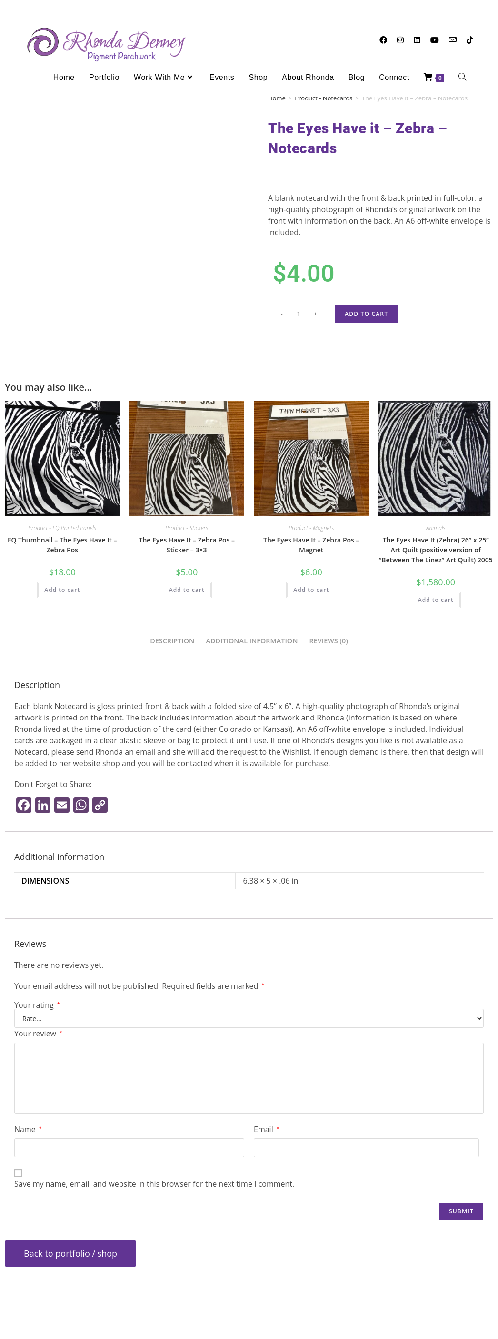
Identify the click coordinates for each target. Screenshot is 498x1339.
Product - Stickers (186, 528)
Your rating (37, 1005)
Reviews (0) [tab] (328, 640)
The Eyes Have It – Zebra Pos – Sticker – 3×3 (187, 544)
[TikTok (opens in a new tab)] (470, 40)
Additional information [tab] (252, 640)
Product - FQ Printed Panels (62, 528)
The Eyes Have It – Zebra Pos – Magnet (311, 544)
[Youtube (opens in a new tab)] (435, 40)
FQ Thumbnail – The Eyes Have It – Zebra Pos (62, 544)
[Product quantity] (298, 314)
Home (277, 98)
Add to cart (366, 314)
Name (27, 1129)
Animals (436, 528)
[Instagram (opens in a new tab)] (400, 40)
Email (266, 1129)
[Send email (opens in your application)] (452, 40)
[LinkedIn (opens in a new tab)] (417, 40)
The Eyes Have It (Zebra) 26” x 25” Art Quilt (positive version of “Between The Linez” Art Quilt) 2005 (436, 549)
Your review (38, 1033)
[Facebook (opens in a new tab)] (383, 40)
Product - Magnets (311, 528)
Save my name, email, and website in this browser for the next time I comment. (154, 1184)
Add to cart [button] (62, 590)
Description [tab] (172, 640)
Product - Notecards (323, 98)
